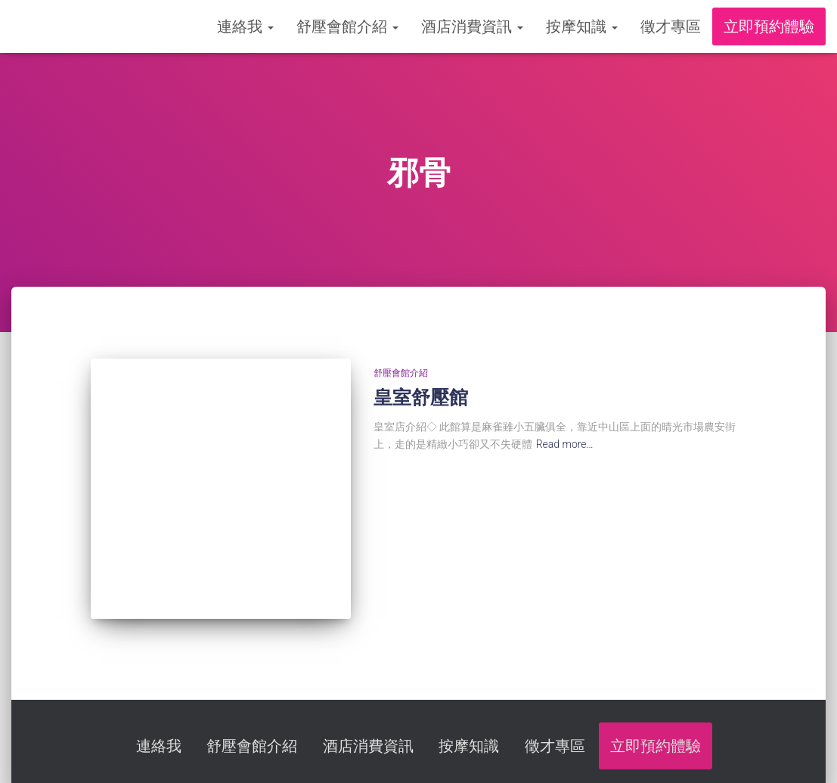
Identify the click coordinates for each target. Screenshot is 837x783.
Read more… (565, 444)
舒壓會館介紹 (347, 26)
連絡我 (245, 26)
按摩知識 (582, 26)
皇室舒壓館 (421, 397)
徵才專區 (670, 26)
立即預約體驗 (769, 26)
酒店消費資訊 (472, 26)
